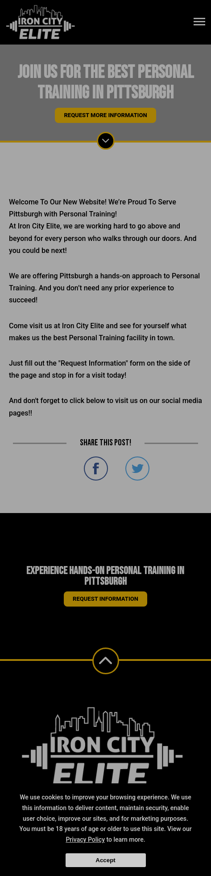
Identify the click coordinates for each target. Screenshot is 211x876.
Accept (105, 860)
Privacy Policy (85, 839)
